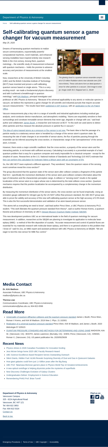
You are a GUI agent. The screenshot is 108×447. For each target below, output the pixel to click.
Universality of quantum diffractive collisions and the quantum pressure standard (41, 317)
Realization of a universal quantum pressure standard (29, 324)
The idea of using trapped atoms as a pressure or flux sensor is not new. (34, 130)
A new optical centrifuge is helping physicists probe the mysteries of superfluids (40, 368)
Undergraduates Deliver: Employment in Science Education (32, 375)
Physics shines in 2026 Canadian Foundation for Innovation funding (35, 348)
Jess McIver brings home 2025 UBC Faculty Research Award (33, 351)
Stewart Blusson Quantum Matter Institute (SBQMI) (64, 212)
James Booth (29, 123)
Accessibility (54, 442)
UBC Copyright (41, 442)
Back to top (9, 416)
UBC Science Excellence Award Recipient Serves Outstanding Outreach (37, 355)
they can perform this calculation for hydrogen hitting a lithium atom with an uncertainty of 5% (43, 160)
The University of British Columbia (46, 5)
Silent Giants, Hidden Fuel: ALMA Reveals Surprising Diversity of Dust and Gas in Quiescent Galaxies (50, 358)
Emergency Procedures (11, 442)
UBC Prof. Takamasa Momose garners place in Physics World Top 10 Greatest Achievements (47, 365)
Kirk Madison (23, 96)
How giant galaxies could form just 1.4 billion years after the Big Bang (36, 361)
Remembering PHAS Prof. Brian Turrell (23, 378)
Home (5, 23)
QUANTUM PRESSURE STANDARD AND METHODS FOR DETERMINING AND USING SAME (48, 330)
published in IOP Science (57, 106)
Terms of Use (28, 442)
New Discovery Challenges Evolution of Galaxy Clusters (30, 372)
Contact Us (8, 412)
